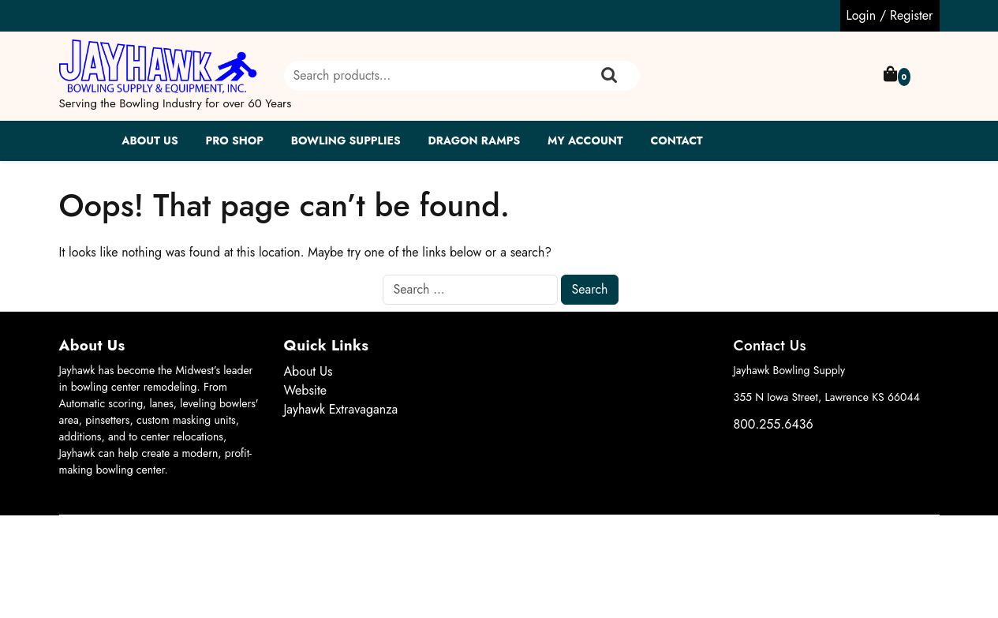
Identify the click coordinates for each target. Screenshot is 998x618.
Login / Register (890, 15)
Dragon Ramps (474, 140)
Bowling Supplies (346, 140)
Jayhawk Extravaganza (341, 409)
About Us (149, 140)
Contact (677, 140)
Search (609, 76)
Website (305, 390)
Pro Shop (234, 140)
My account (585, 140)
